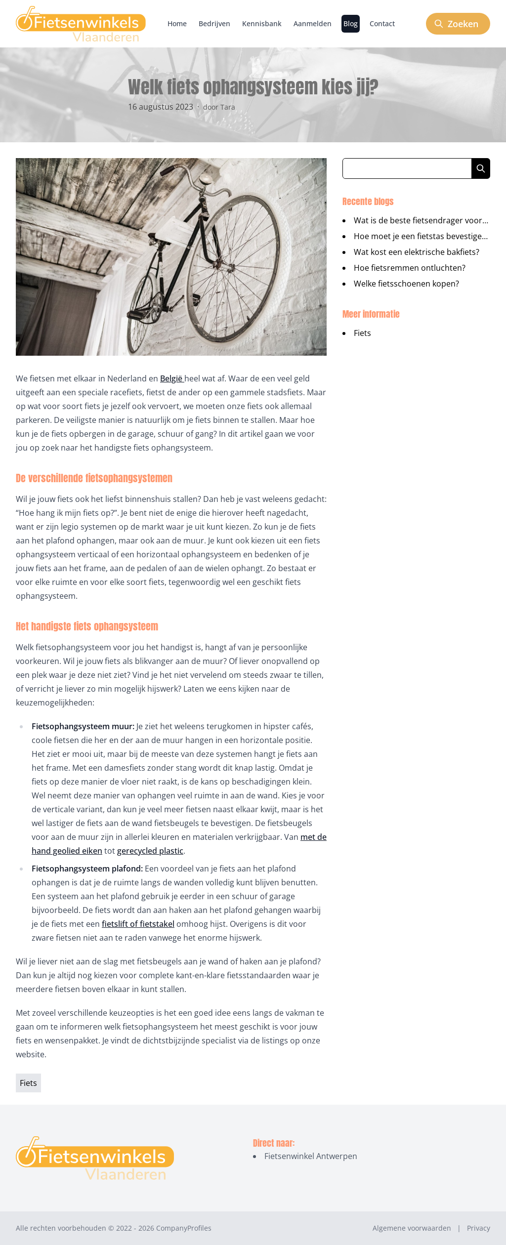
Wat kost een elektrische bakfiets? (416, 252)
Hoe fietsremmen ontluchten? (409, 267)
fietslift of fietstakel (138, 923)
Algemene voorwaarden (412, 1228)
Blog (350, 23)
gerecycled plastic (150, 850)
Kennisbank (262, 23)
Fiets (362, 333)
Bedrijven (214, 23)
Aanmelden (313, 23)
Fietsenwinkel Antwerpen (310, 1156)
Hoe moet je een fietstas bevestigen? (422, 236)
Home (177, 23)
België (172, 378)
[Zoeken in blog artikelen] (407, 168)
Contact (382, 23)
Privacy (478, 1228)
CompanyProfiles (183, 1228)
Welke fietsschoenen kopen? (406, 283)
